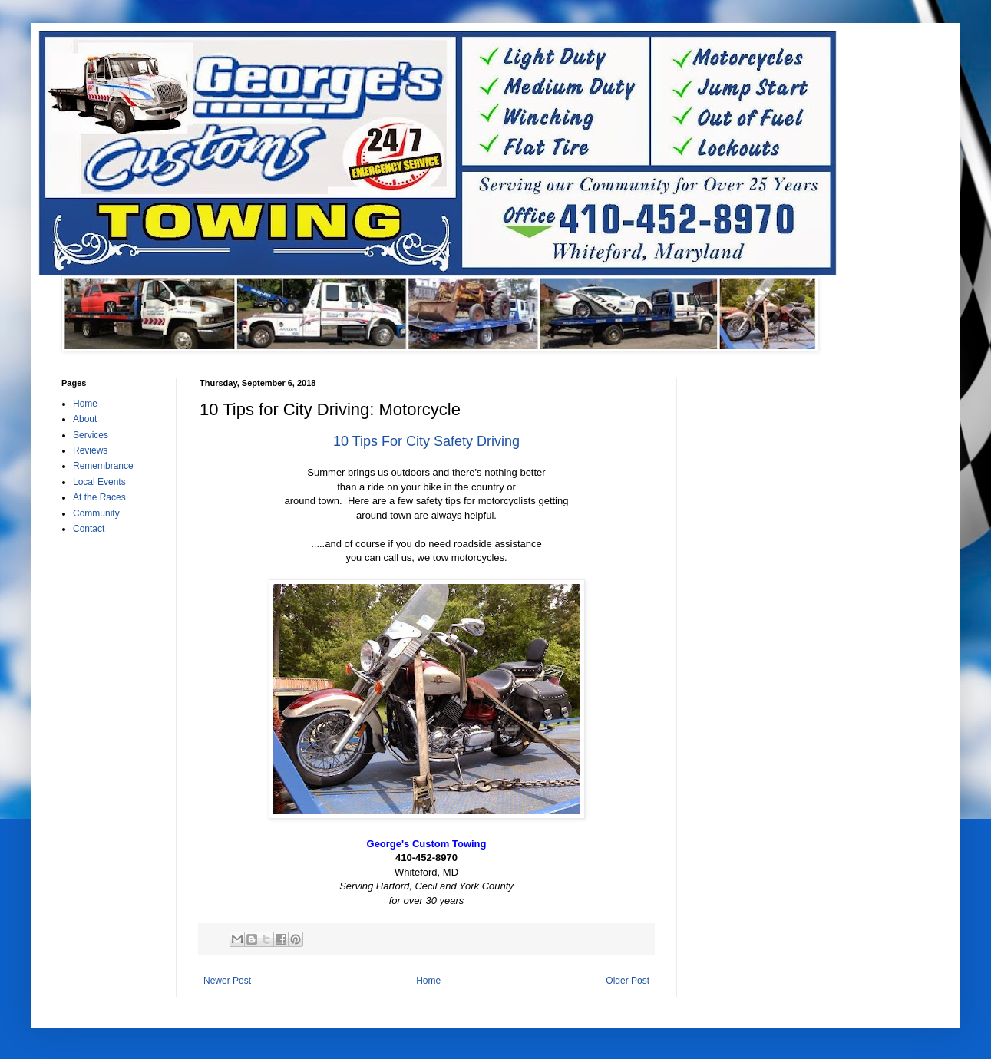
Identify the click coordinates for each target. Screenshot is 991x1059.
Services (90, 435)
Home (428, 980)
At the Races (99, 497)
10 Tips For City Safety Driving (426, 441)
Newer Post (227, 980)
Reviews (90, 450)
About (85, 419)
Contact (88, 528)
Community (96, 513)
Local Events (99, 482)
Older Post (627, 980)
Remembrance (103, 465)
